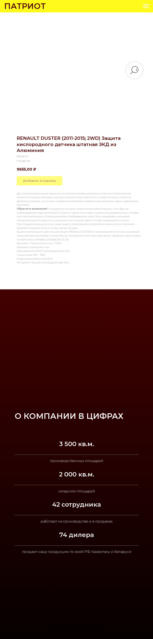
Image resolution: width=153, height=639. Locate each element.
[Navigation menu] (146, 6)
